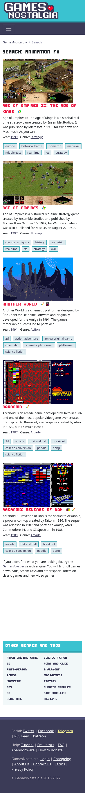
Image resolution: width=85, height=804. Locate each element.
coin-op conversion (18, 448)
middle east (13, 153)
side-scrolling (55, 693)
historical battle (31, 146)
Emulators (45, 744)
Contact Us (42, 764)
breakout (59, 441)
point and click (56, 663)
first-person (17, 669)
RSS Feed (21, 736)
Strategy (37, 137)
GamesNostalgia (15, 42)
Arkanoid (12, 407)
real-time (33, 153)
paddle (41, 448)
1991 (14, 329)
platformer (66, 345)
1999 (14, 137)
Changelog (62, 758)
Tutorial (27, 744)
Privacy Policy (22, 769)
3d (8, 663)
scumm (11, 675)
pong (56, 448)
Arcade (36, 432)
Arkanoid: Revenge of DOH (33, 509)
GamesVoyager (13, 566)
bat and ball (38, 441)
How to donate (50, 750)
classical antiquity (17, 242)
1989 (14, 535)
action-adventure (26, 338)
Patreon (39, 736)
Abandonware (22, 750)
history (40, 242)
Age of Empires (21, 208)
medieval (73, 146)
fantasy (50, 681)
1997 (14, 233)
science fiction (14, 352)
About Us (21, 764)
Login (45, 758)
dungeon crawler (57, 687)
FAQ (61, 744)
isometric (55, 146)
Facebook (46, 730)
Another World (20, 304)
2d (7, 338)
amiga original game (58, 338)
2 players (52, 669)
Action (35, 329)
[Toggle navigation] (9, 28)
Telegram (65, 730)
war (53, 249)
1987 (14, 432)
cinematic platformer (39, 345)
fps (9, 687)
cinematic (11, 345)
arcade (19, 441)
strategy (61, 153)
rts (47, 153)
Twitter (28, 730)
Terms (60, 764)
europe (10, 146)
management (53, 675)
